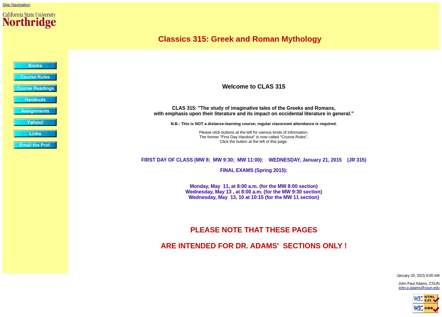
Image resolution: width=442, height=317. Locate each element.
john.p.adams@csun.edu (419, 288)
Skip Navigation (16, 4)
